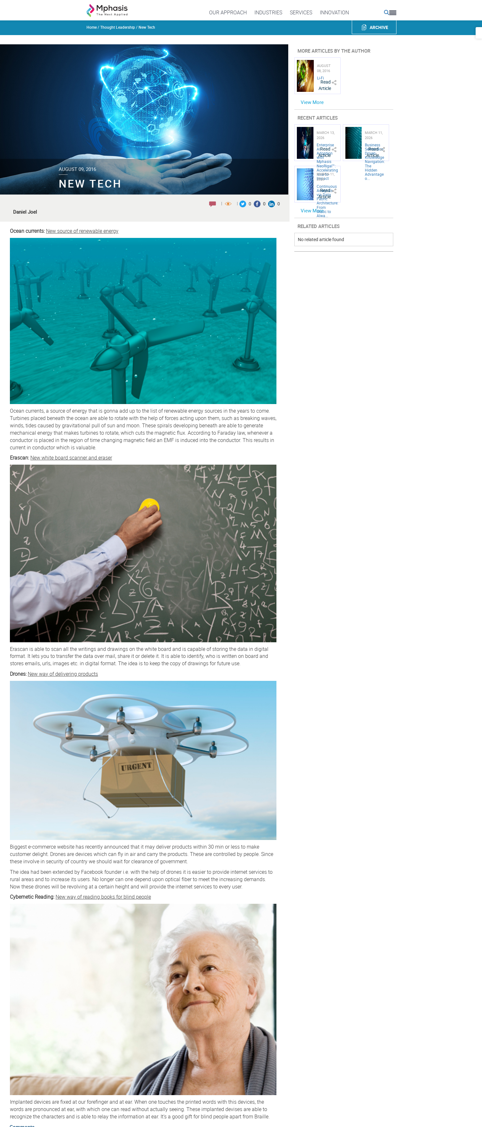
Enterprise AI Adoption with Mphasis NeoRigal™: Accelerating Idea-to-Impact (327, 161)
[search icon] (386, 12)
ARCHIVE (379, 27)
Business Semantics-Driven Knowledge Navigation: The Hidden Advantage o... (375, 161)
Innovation (334, 12)
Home (92, 27)
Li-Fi (320, 77)
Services (301, 12)
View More (312, 102)
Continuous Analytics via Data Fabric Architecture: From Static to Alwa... (327, 201)
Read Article (325, 85)
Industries (268, 12)
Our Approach (228, 12)
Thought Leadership (117, 27)
